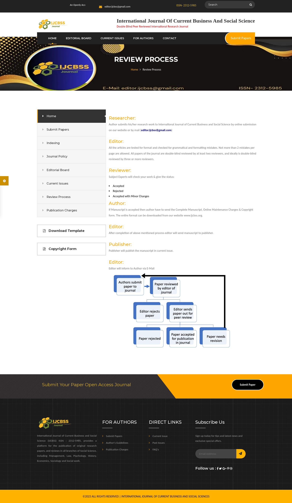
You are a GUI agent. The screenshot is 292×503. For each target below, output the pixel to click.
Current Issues (57, 183)
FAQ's (156, 449)
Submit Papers (58, 129)
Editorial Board (58, 170)
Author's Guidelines (117, 442)
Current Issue (160, 436)
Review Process (59, 197)
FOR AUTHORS (143, 38)
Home (134, 69)
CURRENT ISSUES (112, 38)
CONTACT (169, 38)
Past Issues (159, 442)
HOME (52, 38)
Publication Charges (62, 210)
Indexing (53, 143)
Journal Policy (57, 156)
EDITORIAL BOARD (78, 38)
